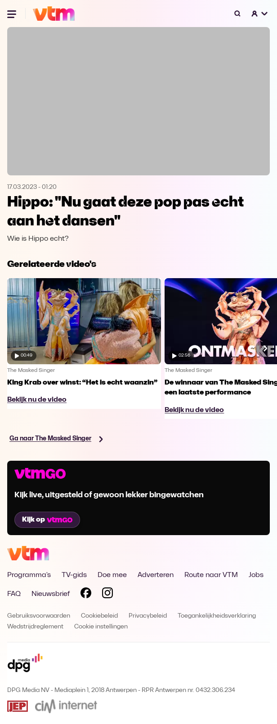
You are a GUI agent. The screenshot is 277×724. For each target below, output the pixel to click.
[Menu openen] (12, 13)
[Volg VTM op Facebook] (85, 594)
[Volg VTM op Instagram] (107, 594)
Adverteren (156, 575)
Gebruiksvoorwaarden (38, 616)
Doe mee (112, 575)
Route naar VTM (211, 575)
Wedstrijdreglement (35, 626)
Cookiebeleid (99, 616)
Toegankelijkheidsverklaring (217, 616)
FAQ (14, 594)
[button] (260, 13)
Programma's (29, 575)
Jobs (256, 575)
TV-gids (74, 575)
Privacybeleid (148, 616)
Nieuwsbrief (50, 594)
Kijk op (47, 519)
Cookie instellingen (101, 626)
